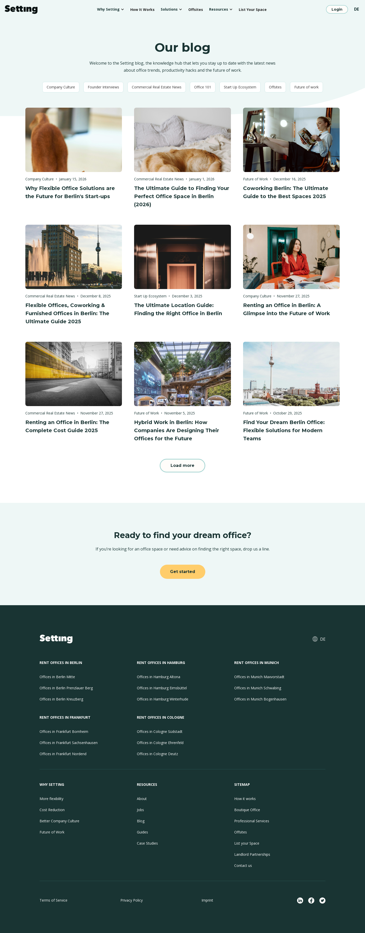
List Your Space (253, 9)
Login (337, 9)
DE (356, 9)
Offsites (195, 9)
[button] (110, 9)
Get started (182, 571)
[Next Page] (182, 465)
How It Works (142, 9)
